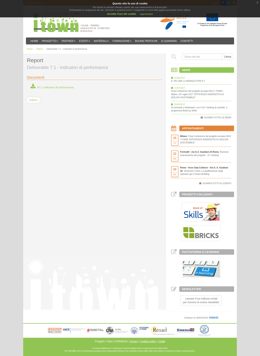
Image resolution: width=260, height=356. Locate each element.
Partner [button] (68, 40)
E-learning (169, 40)
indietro (33, 100)
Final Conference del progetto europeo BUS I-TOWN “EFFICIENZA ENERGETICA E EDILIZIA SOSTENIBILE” (205, 139)
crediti (161, 341)
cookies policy (148, 341)
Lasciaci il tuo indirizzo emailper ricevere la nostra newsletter (201, 300)
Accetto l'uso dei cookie (121, 13)
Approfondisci (146, 14)
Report (39, 49)
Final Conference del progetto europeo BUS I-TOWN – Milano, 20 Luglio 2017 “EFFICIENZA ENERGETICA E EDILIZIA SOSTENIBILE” (197, 94)
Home (34, 40)
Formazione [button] (121, 40)
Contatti (187, 40)
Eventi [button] (84, 40)
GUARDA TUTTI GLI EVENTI (217, 183)
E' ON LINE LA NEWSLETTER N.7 (188, 81)
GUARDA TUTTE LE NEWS (217, 117)
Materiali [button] (101, 40)
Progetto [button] (50, 40)
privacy (134, 341)
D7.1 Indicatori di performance (52, 87)
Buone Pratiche (146, 40)
